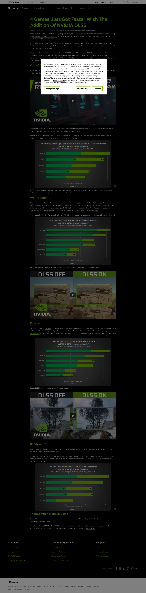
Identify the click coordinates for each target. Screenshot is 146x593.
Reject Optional (83, 89)
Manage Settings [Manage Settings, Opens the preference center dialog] (52, 89)
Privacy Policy (49, 82)
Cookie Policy (48, 76)
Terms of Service (59, 80)
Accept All (97, 89)
